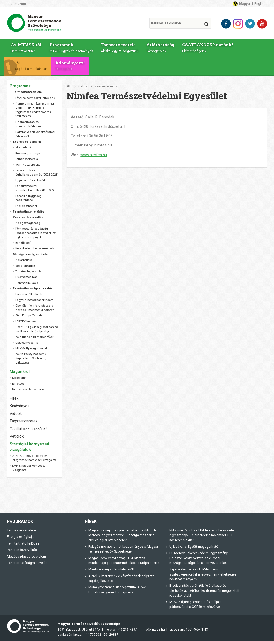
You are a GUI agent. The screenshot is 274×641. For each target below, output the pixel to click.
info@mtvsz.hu (153, 629)
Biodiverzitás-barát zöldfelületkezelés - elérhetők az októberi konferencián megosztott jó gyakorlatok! (204, 590)
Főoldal (77, 86)
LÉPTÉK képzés (25, 321)
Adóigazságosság (27, 223)
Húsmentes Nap (26, 277)
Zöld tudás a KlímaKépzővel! (34, 337)
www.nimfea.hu (93, 155)
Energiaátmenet (26, 206)
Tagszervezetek (120, 47)
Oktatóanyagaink (26, 343)
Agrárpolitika (24, 260)
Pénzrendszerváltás (22, 550)
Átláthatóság (161, 47)
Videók (16, 413)
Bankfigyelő (23, 243)
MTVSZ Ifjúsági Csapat (31, 348)
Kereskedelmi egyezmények (34, 248)
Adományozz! (72, 65)
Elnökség (18, 383)
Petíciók (17, 436)
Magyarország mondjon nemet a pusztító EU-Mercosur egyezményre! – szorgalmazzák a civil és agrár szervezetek (122, 535)
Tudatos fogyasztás (28, 271)
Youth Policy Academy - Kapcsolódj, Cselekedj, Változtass (31, 358)
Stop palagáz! (24, 147)
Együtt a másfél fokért (30, 180)
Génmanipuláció (26, 283)
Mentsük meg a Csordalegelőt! (111, 569)
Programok (71, 47)
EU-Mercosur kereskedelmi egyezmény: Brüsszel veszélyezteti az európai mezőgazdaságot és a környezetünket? (199, 558)
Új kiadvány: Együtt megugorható (193, 547)
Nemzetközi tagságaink (28, 389)
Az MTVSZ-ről (26, 47)
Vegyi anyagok (25, 266)
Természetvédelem (21, 530)
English (259, 4)
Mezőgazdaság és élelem (26, 556)
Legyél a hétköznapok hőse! (34, 300)
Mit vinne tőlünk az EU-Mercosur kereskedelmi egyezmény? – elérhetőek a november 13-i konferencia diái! (203, 535)
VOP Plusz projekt (27, 165)
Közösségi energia (28, 153)
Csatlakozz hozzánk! (28, 428)
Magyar (244, 4)
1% (34, 65)
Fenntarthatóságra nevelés (27, 563)
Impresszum (16, 4)
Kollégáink (19, 378)
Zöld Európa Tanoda (29, 315)
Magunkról (20, 371)
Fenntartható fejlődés (23, 543)
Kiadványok (19, 405)
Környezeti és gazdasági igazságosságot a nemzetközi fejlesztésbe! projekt (36, 233)
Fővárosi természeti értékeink (35, 98)
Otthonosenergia (26, 159)
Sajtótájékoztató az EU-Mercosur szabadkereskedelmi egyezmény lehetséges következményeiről (203, 574)
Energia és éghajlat (21, 537)
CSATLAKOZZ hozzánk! (209, 47)
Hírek (14, 398)
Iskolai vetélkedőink (28, 294)
